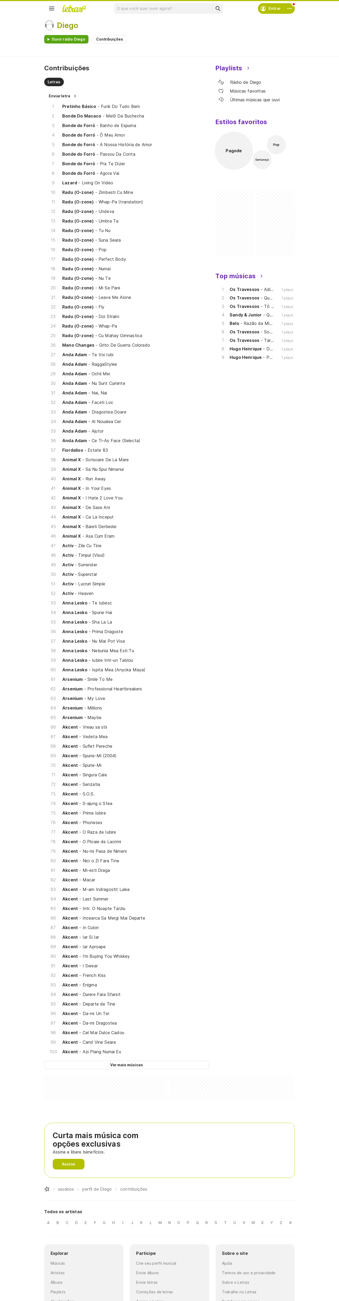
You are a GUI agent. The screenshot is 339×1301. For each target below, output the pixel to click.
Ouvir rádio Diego (68, 39)
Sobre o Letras (235, 1282)
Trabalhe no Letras (239, 1292)
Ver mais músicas (126, 1065)
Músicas (58, 1263)
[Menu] (51, 8)
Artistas (58, 1272)
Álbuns (57, 1282)
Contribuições (109, 39)
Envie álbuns (147, 1272)
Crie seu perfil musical (156, 1263)
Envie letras (147, 1282)
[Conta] (289, 8)
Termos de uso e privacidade (249, 1272)
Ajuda (227, 1263)
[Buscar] (217, 8)
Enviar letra (59, 96)
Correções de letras (154, 1292)
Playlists (58, 1292)
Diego (67, 25)
